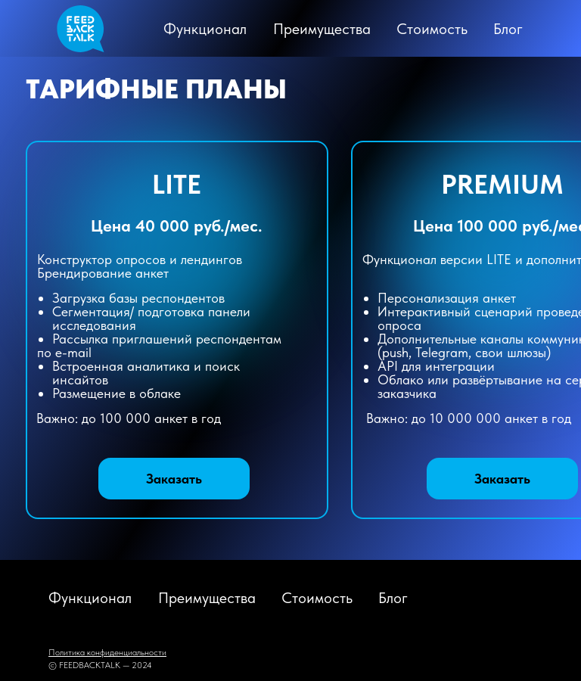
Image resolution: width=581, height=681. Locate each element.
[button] (502, 478)
